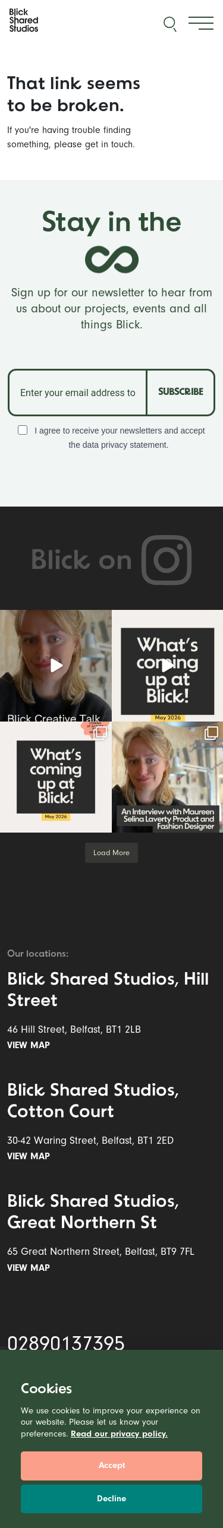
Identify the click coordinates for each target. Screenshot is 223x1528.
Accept (112, 1465)
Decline (111, 1499)
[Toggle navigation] (201, 23)
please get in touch (93, 144)
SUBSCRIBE (180, 392)
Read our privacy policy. (119, 1434)
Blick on (111, 562)
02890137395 (66, 1344)
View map (31, 1045)
